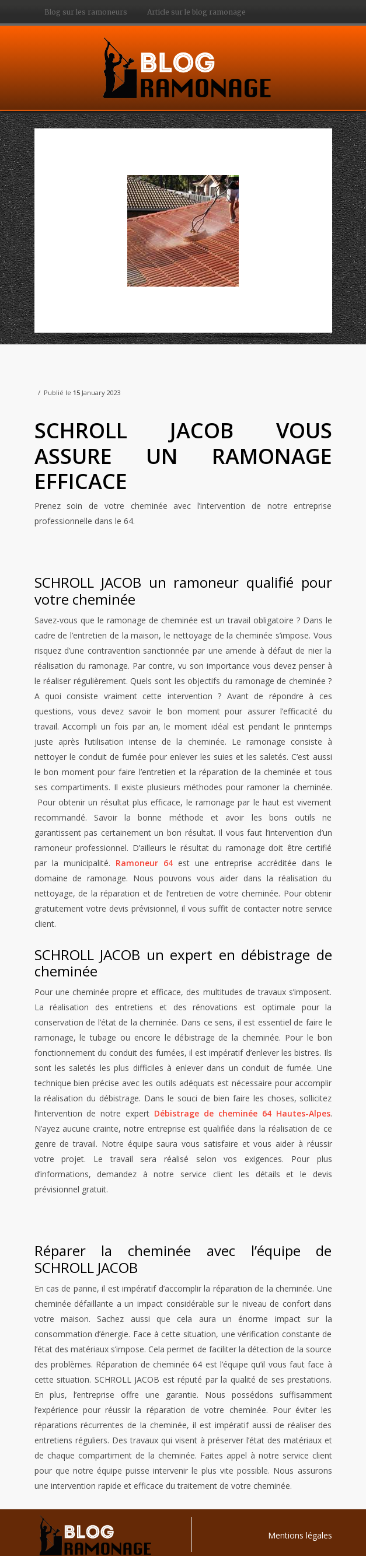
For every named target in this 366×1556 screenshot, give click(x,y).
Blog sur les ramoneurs (85, 12)
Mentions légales (300, 1535)
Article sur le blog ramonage (196, 12)
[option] (183, 230)
